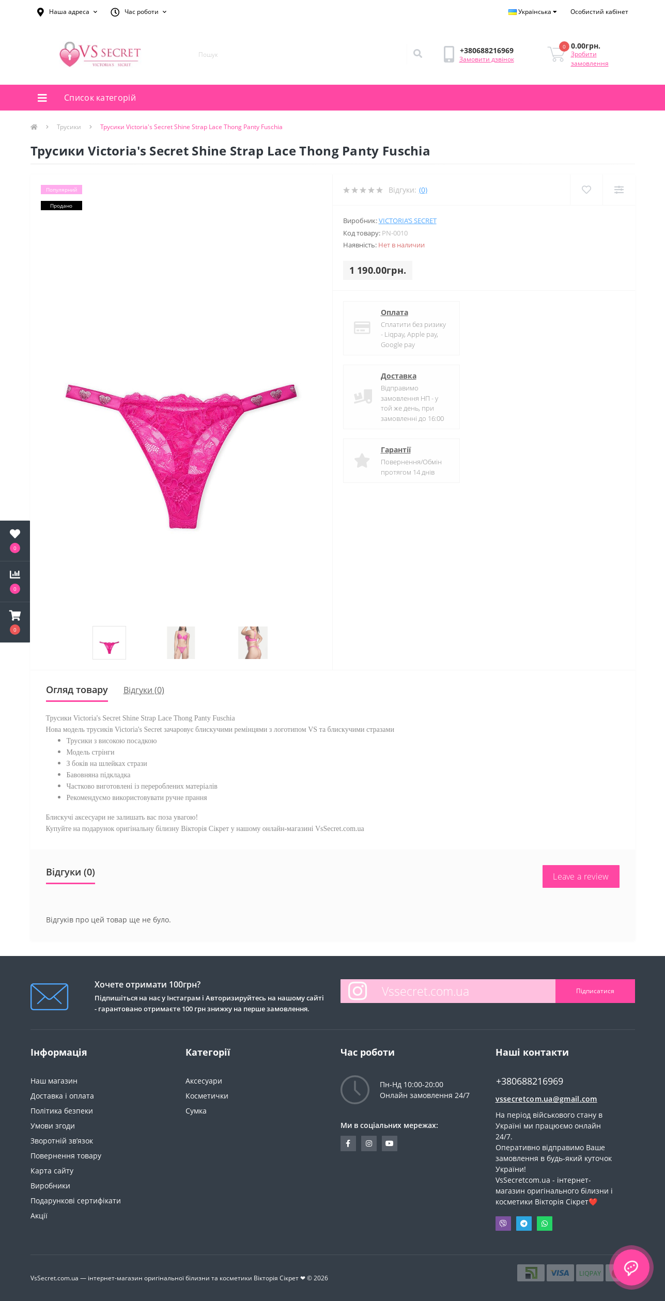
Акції (39, 1215)
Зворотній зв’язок (61, 1141)
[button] (67, 12)
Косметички (206, 1096)
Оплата (394, 312)
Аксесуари (203, 1081)
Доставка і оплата (62, 1096)
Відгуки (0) (143, 690)
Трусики (69, 126)
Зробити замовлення (590, 59)
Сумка (196, 1111)
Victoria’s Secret (408, 220)
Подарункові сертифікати (75, 1200)
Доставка (398, 376)
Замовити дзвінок (486, 59)
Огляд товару (77, 689)
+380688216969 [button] (529, 1081)
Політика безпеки (61, 1111)
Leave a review (581, 876)
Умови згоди (52, 1126)
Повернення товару (65, 1156)
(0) (423, 190)
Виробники (50, 1185)
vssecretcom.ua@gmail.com (546, 1099)
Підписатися (595, 990)
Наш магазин (54, 1081)
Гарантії (396, 449)
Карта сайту (51, 1170)
